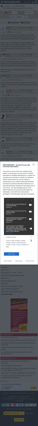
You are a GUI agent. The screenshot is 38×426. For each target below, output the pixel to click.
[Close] (34, 165)
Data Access (19, 261)
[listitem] (19, 200)
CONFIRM (11, 254)
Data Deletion (8, 261)
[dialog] (19, 213)
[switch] (30, 205)
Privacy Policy (30, 261)
